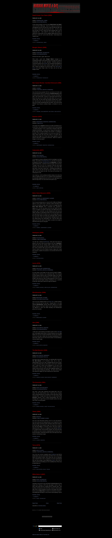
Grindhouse (53, 454)
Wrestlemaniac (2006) (39, 292)
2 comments (35, 40)
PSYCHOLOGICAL (40, 237)
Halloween (59, 428)
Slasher (49, 227)
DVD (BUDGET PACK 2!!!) (42, 356)
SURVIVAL (41, 155)
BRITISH (41, 327)
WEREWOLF (46, 355)
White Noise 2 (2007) (38, 474)
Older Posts (59, 503)
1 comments (35, 256)
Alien (37, 345)
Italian (48, 469)
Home (47, 503)
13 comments (36, 186)
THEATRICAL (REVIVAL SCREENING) (45, 89)
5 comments (35, 143)
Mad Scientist (48, 377)
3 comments (35, 404)
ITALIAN (42, 450)
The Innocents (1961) (38, 382)
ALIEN (37, 327)
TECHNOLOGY (46, 52)
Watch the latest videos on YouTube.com (40, 534)
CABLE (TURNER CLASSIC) (43, 418)
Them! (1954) (36, 411)
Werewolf (54, 377)
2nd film (45, 63)
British (41, 345)
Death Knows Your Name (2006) (42, 15)
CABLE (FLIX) (40, 123)
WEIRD (45, 20)
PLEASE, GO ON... (36, 38)
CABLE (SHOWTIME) (41, 239)
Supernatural (39, 42)
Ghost (45, 406)
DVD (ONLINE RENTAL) (42, 54)
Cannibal (38, 111)
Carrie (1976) (36, 263)
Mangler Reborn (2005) (39, 47)
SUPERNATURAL (40, 20)
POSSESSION (39, 52)
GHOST (37, 387)
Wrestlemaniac (46, 162)
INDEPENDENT (39, 121)
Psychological (40, 258)
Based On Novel (40, 287)
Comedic (38, 227)
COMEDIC (38, 198)
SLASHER (52, 198)
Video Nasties (57, 111)
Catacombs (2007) (38, 150)
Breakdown (39, 317)
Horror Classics (40, 377)
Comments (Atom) (42, 505)
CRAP (37, 155)
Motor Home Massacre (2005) (41, 193)
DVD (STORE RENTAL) (42, 22)
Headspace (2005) (37, 232)
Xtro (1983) (35, 322)
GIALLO (38, 450)
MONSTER (45, 121)
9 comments (35, 109)
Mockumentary (44, 111)
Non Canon (51, 111)
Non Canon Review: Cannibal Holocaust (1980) (46, 83)
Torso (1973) (36, 445)
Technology (43, 498)
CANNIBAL (38, 88)
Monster (45, 145)
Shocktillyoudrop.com (46, 160)
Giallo (44, 469)
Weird (45, 42)
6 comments (35, 438)
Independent (39, 145)
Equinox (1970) (37, 116)
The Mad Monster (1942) (39, 350)
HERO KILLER (39, 268)
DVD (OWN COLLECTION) (42, 299)
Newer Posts (35, 503)
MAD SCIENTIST (39, 355)
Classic (38, 440)
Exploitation (39, 469)
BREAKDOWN (39, 297)
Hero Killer (47, 287)
